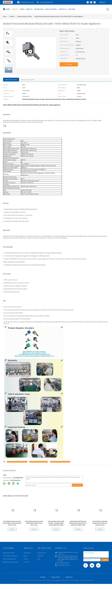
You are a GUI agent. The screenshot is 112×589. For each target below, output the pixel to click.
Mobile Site (69, 577)
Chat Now (71, 9)
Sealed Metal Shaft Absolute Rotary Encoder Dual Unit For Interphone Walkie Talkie (78, 523)
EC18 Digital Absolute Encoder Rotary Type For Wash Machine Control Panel (12, 523)
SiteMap (42, 577)
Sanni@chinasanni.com (27, 2)
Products (15, 9)
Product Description (28, 80)
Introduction (27, 553)
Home (6, 9)
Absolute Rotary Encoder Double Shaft (17, 462)
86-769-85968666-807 (46, 2)
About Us (29, 9)
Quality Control (51, 9)
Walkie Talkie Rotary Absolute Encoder (60, 462)
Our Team (26, 562)
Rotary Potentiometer (9, 553)
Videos (22, 9)
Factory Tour (39, 9)
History (26, 556)
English (103, 2)
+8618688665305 (18, 477)
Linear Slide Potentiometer (10, 556)
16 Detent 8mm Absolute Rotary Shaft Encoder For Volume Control (100, 523)
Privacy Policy (55, 577)
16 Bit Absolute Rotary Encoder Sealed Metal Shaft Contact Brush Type (34, 523)
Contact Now (77, 485)
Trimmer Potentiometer (9, 559)
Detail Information (11, 80)
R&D (39, 559)
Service (26, 559)
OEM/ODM (40, 556)
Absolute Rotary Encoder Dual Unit (38, 462)
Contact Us (62, 9)
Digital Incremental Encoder (10, 562)
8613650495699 (15, 480)
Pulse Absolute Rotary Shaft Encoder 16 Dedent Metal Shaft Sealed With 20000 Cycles (56, 524)
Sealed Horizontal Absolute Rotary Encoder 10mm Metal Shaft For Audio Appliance (58, 16)
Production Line (42, 553)
